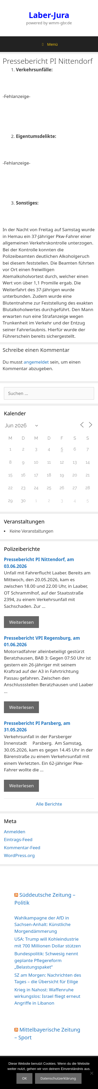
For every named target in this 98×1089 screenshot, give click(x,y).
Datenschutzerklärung (58, 1078)
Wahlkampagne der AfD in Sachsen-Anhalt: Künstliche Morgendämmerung (42, 924)
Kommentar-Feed (22, 848)
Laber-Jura (49, 15)
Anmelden (14, 832)
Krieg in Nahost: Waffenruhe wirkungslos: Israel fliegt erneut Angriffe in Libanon (47, 996)
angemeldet (36, 362)
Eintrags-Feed (18, 839)
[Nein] (91, 1073)
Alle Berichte (49, 804)
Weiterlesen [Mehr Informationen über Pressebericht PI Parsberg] (21, 786)
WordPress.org (19, 855)
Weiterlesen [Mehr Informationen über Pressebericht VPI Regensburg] (21, 707)
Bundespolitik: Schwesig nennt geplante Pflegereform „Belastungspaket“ (46, 960)
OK (24, 1078)
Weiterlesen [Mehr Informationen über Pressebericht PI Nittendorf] (21, 622)
